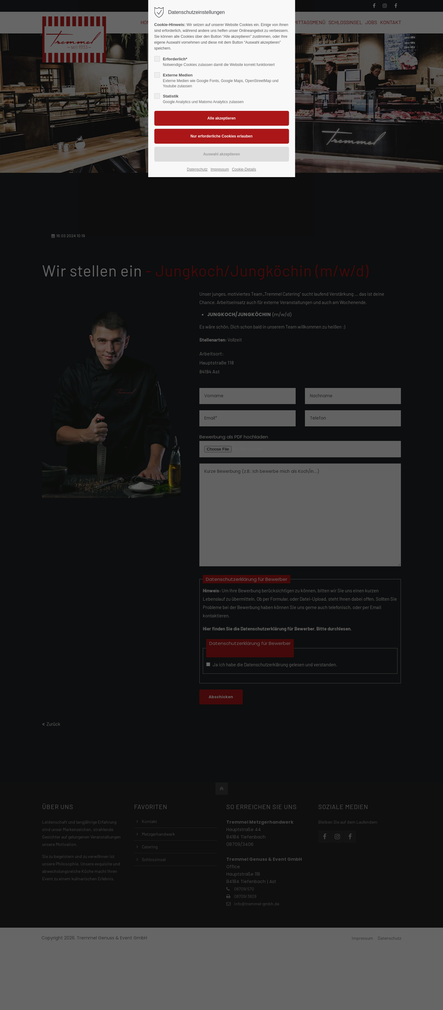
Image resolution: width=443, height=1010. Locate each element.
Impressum (220, 169)
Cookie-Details (244, 169)
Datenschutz (197, 169)
